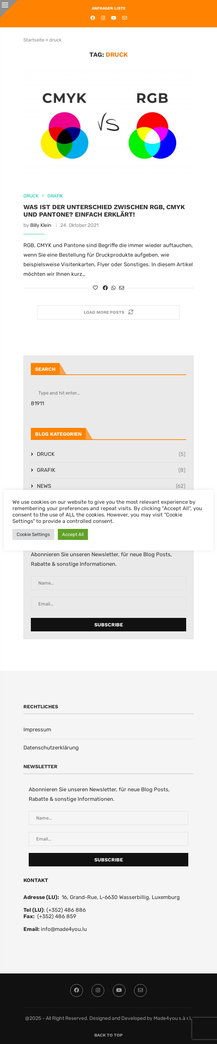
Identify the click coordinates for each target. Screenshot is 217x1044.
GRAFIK (111, 470)
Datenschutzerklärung (51, 747)
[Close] (9, 9)
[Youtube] (113, 18)
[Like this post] (95, 288)
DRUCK (111, 454)
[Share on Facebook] (105, 288)
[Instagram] (103, 18)
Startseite (33, 40)
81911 (37, 403)
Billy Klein (40, 225)
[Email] (124, 18)
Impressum (37, 729)
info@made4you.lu (64, 929)
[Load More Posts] (108, 312)
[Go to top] (108, 1035)
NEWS (111, 486)
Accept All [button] (73, 534)
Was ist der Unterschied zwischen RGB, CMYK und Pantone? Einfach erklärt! (104, 210)
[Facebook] (92, 18)
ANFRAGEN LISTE (109, 8)
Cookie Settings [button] (33, 534)
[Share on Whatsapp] (113, 288)
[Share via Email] (121, 288)
